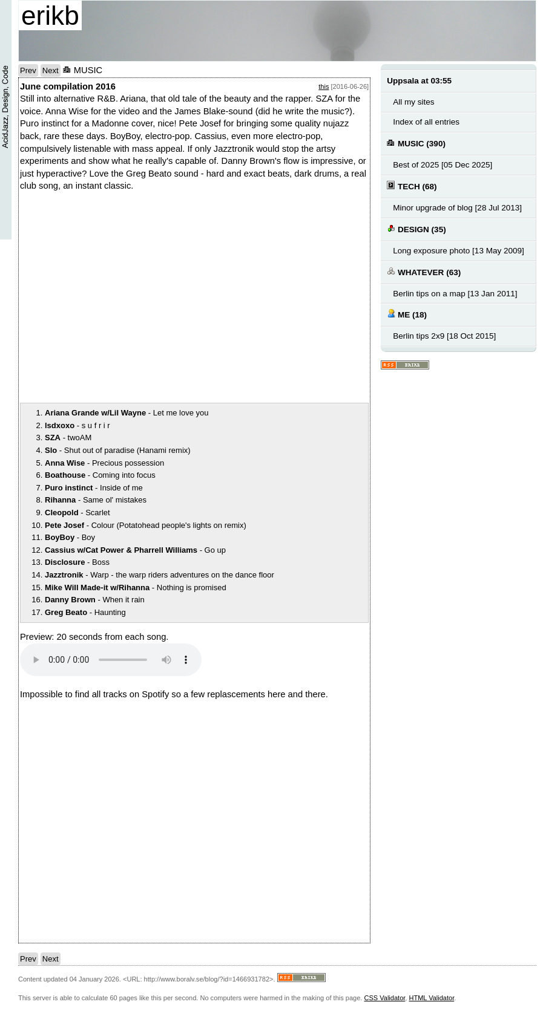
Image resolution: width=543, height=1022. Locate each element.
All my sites (413, 101)
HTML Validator (431, 997)
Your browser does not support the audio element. (111, 659)
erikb (50, 15)
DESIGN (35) (416, 229)
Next (50, 70)
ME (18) (407, 314)
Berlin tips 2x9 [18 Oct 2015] (444, 335)
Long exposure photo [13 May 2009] (458, 250)
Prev (28, 70)
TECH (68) (411, 186)
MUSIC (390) (416, 143)
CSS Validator (384, 997)
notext (189, 296)
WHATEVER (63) (424, 272)
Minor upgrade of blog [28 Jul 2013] (457, 207)
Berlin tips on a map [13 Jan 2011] (455, 293)
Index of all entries (426, 121)
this (323, 86)
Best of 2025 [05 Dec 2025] (442, 164)
